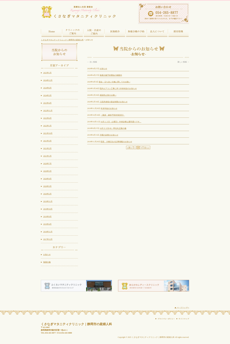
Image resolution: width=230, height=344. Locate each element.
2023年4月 (47, 103)
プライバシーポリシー (165, 319)
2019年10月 (47, 209)
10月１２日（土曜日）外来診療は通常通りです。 (121, 122)
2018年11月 (47, 232)
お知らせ (103, 69)
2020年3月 (47, 186)
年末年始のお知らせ (109, 108)
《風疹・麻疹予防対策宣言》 (113, 115)
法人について (157, 32)
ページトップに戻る (182, 308)
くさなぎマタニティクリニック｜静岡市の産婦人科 (62, 40)
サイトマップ (182, 319)
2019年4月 (47, 224)
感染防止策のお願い (108, 95)
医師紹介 (114, 32)
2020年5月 (47, 171)
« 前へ (129, 147)
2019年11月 (47, 201)
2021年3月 (47, 141)
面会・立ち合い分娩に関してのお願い (114, 82)
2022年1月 (47, 126)
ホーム (51, 32)
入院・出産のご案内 (93, 32)
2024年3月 (47, 95)
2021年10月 (47, 133)
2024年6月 (47, 88)
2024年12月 (47, 80)
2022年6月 (47, 118)
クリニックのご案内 (72, 32)
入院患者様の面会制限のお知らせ (114, 102)
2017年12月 (47, 239)
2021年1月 (47, 156)
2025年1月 (47, 73)
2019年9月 (47, 216)
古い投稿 (92, 62)
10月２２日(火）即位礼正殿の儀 (113, 128)
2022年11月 (47, 111)
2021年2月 (47, 148)
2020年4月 (47, 179)
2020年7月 (47, 164)
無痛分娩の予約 (136, 32)
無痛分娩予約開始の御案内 (111, 75)
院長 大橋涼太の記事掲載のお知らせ (116, 142)
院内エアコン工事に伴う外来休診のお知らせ (118, 88)
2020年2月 (47, 194)
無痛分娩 (47, 262)
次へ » (146, 147)
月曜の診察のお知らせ (109, 135)
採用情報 (178, 32)
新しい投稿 (183, 62)
